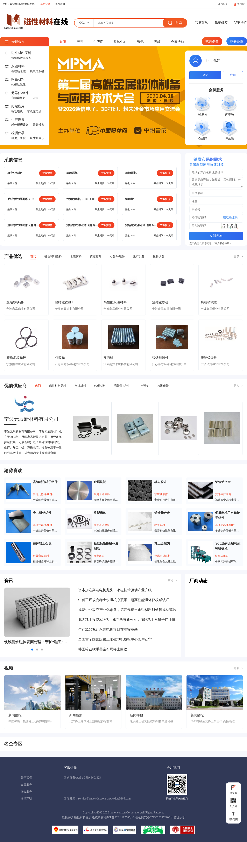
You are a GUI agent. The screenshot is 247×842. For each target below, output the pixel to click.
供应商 (98, 42)
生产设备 (17, 119)
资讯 (140, 42)
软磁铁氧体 (18, 84)
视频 (157, 42)
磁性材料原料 (21, 53)
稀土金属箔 (162, 543)
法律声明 (26, 798)
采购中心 (120, 42)
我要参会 (212, 41)
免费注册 (60, 4)
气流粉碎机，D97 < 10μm (82, 199)
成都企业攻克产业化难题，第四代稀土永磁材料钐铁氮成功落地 (127, 610)
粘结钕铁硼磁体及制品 (106, 546)
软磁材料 (17, 79)
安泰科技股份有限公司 (167, 499)
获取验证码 (230, 217)
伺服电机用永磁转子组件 (227, 515)
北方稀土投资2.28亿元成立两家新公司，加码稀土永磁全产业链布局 (128, 620)
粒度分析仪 (18, 138)
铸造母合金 (162, 512)
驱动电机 (17, 111)
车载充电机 (34, 111)
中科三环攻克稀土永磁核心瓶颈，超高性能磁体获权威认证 (123, 600)
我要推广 (240, 22)
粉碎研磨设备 (20, 124)
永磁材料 (17, 66)
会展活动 (177, 42)
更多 (238, 256)
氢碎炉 (129, 199)
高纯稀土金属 (42, 543)
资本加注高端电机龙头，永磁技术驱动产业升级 (115, 590)
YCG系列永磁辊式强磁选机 (227, 546)
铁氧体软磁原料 (21, 58)
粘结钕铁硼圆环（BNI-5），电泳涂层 (23, 199)
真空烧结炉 (14, 173)
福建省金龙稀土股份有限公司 (106, 499)
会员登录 (45, 4)
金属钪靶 (100, 482)
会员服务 (223, 4)
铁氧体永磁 (37, 71)
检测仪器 (17, 133)
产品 (80, 42)
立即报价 (47, 173)
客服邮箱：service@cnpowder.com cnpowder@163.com (97, 798)
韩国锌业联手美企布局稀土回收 (102, 649)
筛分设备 (38, 124)
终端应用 (17, 106)
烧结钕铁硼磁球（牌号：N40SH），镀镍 (141, 225)
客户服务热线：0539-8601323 (82, 777)
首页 (63, 42)
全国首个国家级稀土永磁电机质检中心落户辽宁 (115, 639)
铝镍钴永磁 (18, 71)
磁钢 (35, 98)
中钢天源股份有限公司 (228, 561)
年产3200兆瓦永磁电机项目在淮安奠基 (108, 630)
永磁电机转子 (20, 98)
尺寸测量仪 (37, 138)
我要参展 (236, 41)
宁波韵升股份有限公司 (46, 499)
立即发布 (216, 236)
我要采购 (201, 22)
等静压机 (72, 173)
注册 (233, 75)
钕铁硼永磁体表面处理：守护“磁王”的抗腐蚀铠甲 (37, 642)
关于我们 (26, 777)
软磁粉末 (160, 482)
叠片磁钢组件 (42, 512)
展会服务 (26, 791)
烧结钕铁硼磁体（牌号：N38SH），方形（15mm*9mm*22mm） (23, 225)
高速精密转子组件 (45, 482)
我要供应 (221, 22)
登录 (205, 75)
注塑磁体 (100, 512)
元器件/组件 (20, 93)
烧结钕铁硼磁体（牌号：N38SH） (82, 225)
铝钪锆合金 (223, 482)
